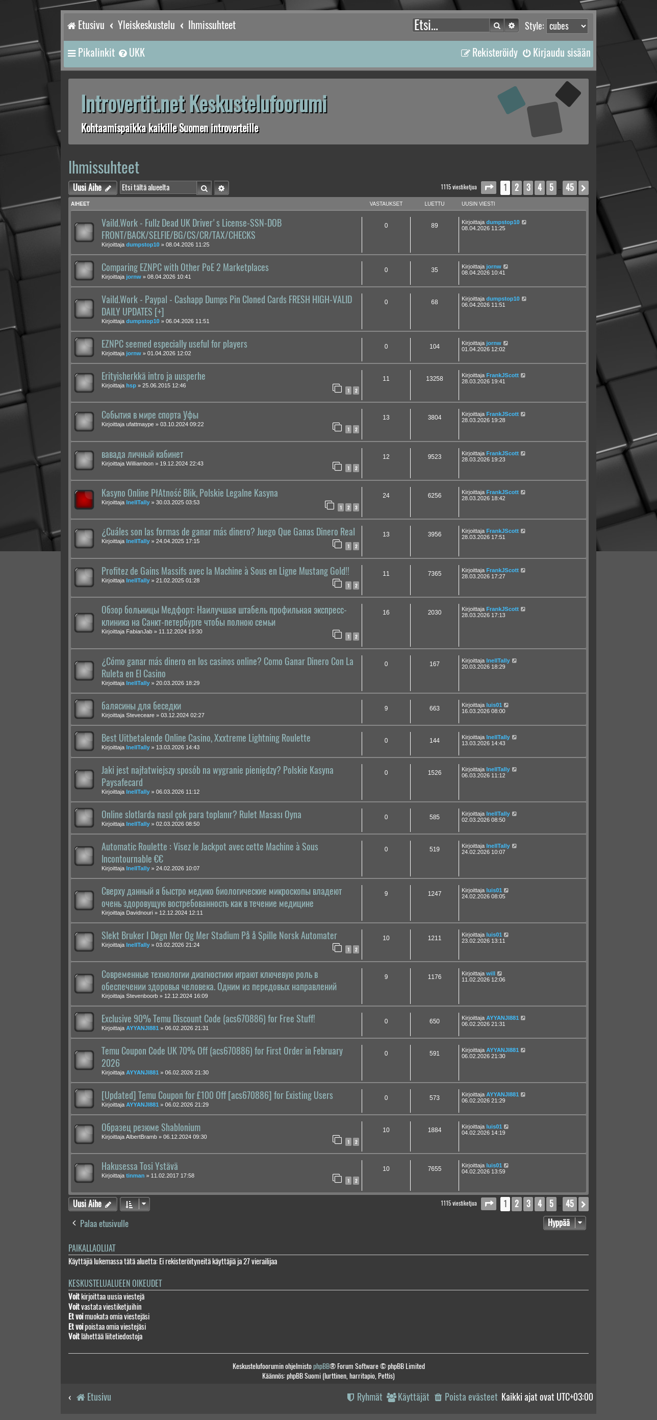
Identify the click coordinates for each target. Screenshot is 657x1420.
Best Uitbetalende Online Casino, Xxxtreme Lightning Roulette (206, 738)
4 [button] (540, 187)
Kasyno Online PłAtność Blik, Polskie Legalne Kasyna (190, 493)
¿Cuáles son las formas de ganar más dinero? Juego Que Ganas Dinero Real (228, 532)
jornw (133, 277)
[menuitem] (131, 52)
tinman (135, 1175)
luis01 (494, 705)
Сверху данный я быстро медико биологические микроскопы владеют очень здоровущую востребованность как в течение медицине (222, 897)
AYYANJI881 (142, 1028)
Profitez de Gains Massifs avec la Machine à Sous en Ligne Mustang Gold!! (225, 571)
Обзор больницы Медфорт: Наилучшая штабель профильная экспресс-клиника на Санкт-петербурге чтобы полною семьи (224, 616)
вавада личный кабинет (142, 454)
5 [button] (551, 187)
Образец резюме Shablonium (151, 1127)
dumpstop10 (142, 244)
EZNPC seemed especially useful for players (174, 344)
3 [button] (528, 187)
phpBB (321, 1366)
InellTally (137, 502)
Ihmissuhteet (103, 167)
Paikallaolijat (91, 1248)
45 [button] (570, 187)
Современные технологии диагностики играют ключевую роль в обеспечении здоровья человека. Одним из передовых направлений (219, 980)
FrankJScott (502, 375)
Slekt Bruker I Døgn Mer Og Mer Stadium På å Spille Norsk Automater (219, 935)
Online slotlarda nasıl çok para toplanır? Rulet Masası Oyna (201, 815)
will (490, 973)
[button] (488, 187)
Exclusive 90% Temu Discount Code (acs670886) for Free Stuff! (208, 1019)
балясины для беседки (141, 706)
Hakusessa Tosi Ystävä (140, 1166)
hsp (131, 385)
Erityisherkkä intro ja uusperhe (154, 376)
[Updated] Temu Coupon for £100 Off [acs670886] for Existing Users (217, 1095)
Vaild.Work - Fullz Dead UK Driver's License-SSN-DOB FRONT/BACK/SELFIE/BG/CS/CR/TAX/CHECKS (192, 229)
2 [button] (517, 187)
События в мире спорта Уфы (150, 415)
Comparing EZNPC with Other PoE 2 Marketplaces (185, 267)
